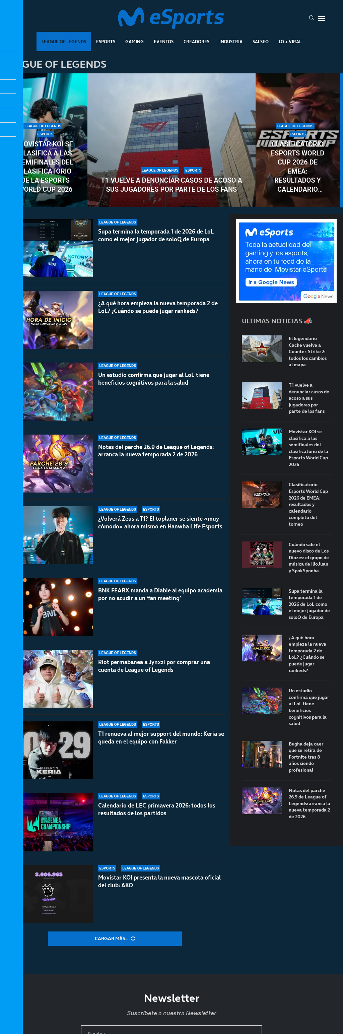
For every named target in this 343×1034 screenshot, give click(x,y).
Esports (105, 42)
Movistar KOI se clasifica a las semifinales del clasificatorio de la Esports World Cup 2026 (45, 166)
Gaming (134, 42)
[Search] (311, 18)
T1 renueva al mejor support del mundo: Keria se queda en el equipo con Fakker (161, 738)
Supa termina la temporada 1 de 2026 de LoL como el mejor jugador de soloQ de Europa (156, 235)
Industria (231, 42)
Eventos (164, 42)
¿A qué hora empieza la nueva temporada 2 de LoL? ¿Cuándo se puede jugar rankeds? (158, 307)
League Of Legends (64, 42)
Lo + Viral (290, 42)
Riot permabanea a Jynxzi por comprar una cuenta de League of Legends (154, 674)
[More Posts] (115, 938)
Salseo (261, 42)
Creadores (196, 42)
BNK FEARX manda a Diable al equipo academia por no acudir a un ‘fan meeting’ (160, 602)
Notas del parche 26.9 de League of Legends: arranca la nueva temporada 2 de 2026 (156, 457)
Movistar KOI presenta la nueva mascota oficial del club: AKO (159, 881)
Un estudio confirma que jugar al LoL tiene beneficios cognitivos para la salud (153, 379)
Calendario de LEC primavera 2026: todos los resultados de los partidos (156, 809)
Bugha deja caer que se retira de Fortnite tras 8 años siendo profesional (306, 757)
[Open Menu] (321, 18)
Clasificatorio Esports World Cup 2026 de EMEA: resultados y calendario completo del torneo (297, 167)
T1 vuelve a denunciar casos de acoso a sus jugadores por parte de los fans (171, 184)
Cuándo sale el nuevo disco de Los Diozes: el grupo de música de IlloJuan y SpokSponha (309, 557)
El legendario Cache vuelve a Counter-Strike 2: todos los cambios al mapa (308, 351)
